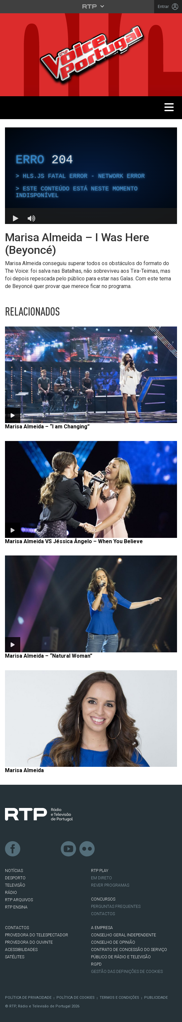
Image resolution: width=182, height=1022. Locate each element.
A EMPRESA (102, 927)
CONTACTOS (17, 927)
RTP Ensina (16, 907)
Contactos (103, 914)
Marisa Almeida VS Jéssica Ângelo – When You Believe (74, 541)
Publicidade (156, 997)
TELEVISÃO (15, 885)
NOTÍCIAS (14, 870)
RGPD (96, 964)
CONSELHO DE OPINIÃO (113, 942)
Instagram (50, 849)
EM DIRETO (101, 878)
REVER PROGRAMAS (110, 885)
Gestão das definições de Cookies (127, 971)
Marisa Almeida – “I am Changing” (47, 426)
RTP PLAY (99, 870)
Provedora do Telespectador (36, 935)
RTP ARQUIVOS (19, 900)
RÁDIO (11, 892)
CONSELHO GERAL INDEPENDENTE (123, 935)
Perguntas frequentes (115, 906)
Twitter (32, 849)
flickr (87, 849)
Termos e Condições (119, 997)
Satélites (14, 957)
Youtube (69, 849)
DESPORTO (15, 878)
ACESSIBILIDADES (21, 949)
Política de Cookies (75, 997)
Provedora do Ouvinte (29, 942)
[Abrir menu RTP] (91, 6)
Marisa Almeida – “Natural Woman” (48, 656)
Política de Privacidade (28, 997)
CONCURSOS (103, 899)
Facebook (13, 849)
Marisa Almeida (24, 770)
